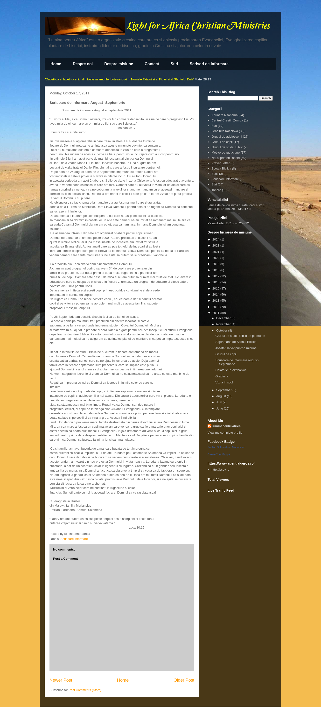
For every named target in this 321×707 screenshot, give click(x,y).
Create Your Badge (219, 454)
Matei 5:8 (244, 209)
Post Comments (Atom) (85, 690)
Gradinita (221, 376)
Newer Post (60, 680)
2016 (216, 282)
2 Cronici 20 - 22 (237, 223)
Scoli (214, 174)
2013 (216, 300)
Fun (214, 125)
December (224, 318)
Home (55, 64)
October (222, 330)
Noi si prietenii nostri (225, 158)
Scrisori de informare (209, 64)
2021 (216, 252)
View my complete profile (225, 432)
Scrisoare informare (74, 539)
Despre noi (83, 64)
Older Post (184, 680)
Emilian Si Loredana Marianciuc (226, 447)
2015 (216, 288)
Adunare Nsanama (224, 115)
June (220, 408)
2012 (216, 307)
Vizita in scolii (224, 382)
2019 (216, 264)
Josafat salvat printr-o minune (236, 348)
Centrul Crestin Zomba (227, 120)
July (219, 402)
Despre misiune (118, 64)
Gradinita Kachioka (224, 131)
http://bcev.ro (220, 469)
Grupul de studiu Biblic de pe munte (240, 336)
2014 (216, 294)
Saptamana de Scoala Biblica (235, 342)
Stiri (174, 64)
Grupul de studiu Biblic (227, 147)
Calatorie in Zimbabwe (230, 370)
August (221, 396)
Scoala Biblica (221, 168)
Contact (152, 64)
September (224, 390)
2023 (216, 245)
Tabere (216, 190)
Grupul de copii (221, 142)
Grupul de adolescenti (226, 136)
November (224, 324)
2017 (216, 276)
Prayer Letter (220, 163)
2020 (216, 258)
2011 (216, 313)
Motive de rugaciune (225, 152)
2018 (216, 270)
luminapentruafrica (226, 426)
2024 (216, 239)
